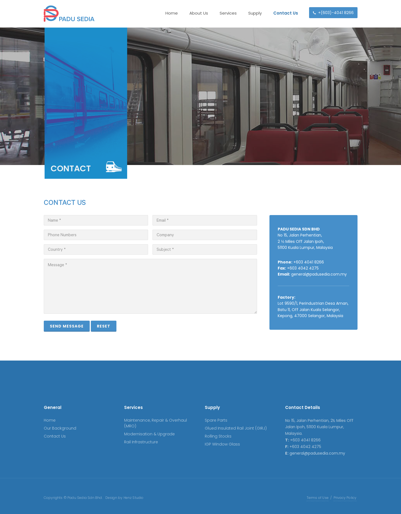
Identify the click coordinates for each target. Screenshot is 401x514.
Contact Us (55, 436)
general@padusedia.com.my (319, 274)
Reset (103, 326)
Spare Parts (216, 420)
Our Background (60, 428)
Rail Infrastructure (141, 442)
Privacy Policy (345, 497)
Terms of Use (318, 497)
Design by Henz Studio (124, 497)
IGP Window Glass (222, 444)
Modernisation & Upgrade (149, 434)
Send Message (67, 326)
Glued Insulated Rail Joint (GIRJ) (236, 428)
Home (50, 420)
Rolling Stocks (218, 436)
